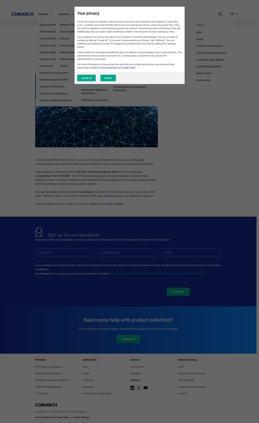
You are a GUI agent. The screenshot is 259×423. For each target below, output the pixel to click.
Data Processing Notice (104, 67)
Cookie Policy (128, 67)
